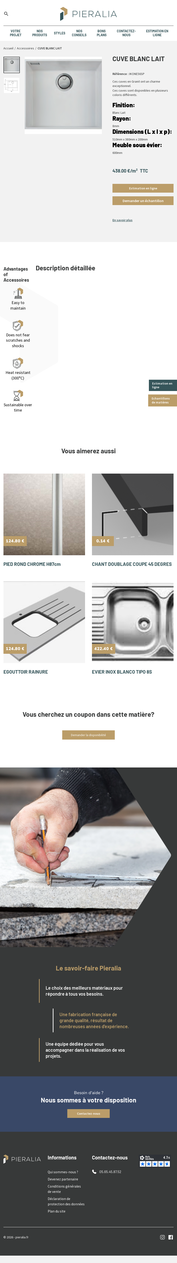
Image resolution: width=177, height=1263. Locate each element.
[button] (143, 200)
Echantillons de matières (161, 400)
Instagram (162, 1245)
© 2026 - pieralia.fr (16, 1244)
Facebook (171, 1245)
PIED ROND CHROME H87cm (34, 566)
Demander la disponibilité (88, 745)
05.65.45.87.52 (109, 1182)
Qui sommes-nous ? (61, 1182)
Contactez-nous (88, 1124)
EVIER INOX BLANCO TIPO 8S (124, 682)
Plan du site (56, 1219)
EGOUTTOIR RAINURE (27, 682)
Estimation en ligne (162, 385)
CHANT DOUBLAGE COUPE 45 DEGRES (124, 569)
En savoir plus (122, 220)
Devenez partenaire (61, 1189)
